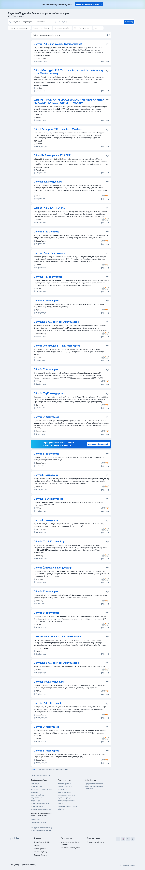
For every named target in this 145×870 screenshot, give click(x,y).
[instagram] (123, 839)
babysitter (61, 809)
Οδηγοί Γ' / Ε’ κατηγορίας (48, 276)
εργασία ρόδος (36, 819)
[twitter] (128, 839)
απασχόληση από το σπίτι (67, 800)
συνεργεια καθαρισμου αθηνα (41, 830)
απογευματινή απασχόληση (67, 795)
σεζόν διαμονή (62, 789)
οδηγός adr (34, 792)
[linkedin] (132, 839)
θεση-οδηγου (35, 784)
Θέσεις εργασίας (40, 849)
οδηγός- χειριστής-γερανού (40, 803)
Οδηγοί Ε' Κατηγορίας (46, 520)
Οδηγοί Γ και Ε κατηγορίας (49, 681)
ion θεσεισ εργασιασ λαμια (40, 825)
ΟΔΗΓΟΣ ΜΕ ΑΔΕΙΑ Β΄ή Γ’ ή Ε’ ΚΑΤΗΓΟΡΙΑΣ (57, 636)
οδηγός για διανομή (37, 806)
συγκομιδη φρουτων (64, 784)
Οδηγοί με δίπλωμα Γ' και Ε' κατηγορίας (56, 321)
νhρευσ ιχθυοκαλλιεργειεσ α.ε (41, 809)
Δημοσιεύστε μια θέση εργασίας (89, 4)
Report (105, 61)
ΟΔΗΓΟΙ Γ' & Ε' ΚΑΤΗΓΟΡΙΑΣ (49, 207)
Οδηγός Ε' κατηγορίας (46, 231)
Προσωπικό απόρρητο (29, 865)
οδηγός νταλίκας (36, 798)
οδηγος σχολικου (36, 786)
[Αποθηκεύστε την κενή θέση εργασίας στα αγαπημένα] (107, 44)
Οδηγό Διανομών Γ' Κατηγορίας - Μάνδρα (58, 129)
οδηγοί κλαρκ (35, 800)
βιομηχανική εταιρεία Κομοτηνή (41, 828)
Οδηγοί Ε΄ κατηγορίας (46, 475)
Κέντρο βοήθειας (40, 852)
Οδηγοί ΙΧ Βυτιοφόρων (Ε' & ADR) (52, 155)
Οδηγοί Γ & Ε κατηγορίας (48, 181)
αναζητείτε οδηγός (37, 795)
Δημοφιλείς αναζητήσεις (41, 776)
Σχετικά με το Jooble (42, 842)
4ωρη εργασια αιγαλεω (38, 822)
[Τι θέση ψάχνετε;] (30, 22)
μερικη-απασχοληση (64, 798)
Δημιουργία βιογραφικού (98, 444)
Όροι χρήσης (14, 865)
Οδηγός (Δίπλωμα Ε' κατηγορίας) (53, 567)
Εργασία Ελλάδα (40, 855)
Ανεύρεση (129, 22)
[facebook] (118, 839)
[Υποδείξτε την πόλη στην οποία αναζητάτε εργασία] (75, 22)
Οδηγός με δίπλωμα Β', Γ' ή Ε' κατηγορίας (57, 345)
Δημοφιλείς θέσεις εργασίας (94, 784)
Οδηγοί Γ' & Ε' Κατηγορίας (48, 498)
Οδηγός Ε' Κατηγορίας (46, 300)
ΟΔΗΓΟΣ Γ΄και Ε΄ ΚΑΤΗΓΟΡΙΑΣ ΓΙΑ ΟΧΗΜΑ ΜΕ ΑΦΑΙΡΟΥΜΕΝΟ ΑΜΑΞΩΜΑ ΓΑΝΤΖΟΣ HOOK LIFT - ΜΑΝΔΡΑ (69, 101)
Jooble (132, 865)
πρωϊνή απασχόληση (65, 786)
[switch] (108, 35)
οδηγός (60, 803)
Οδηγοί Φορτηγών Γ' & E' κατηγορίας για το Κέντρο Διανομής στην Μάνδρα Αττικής (69, 72)
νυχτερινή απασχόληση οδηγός (41, 789)
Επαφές (37, 845)
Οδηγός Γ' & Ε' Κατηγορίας (49, 541)
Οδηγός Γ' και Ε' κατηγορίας (50, 253)
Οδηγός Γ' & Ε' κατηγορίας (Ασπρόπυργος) (58, 43)
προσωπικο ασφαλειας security (68, 806)
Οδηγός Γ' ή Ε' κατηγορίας (49, 393)
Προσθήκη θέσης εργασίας (70, 848)
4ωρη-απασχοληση (64, 792)
